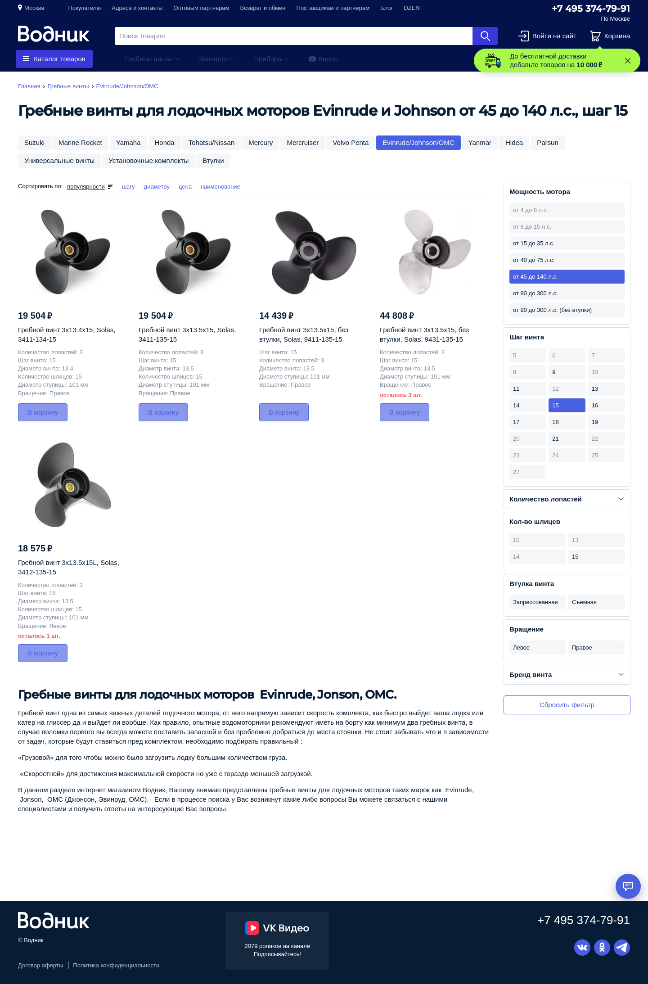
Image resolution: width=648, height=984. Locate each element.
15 (555, 405)
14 (516, 405)
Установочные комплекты (148, 160)
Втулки (213, 160)
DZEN (411, 8)
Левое (521, 647)
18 (555, 422)
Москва (34, 8)
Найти (485, 36)
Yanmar (479, 142)
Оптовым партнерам (202, 8)
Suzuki (34, 142)
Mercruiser (303, 142)
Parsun (547, 142)
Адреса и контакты (137, 8)
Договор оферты (40, 965)
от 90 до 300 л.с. (535, 293)
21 (555, 438)
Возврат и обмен (263, 8)
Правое (582, 647)
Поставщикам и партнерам (333, 8)
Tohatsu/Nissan (212, 142)
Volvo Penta (351, 142)
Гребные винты (149, 59)
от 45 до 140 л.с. (535, 276)
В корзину (42, 412)
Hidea (514, 142)
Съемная (584, 602)
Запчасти (213, 59)
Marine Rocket (80, 142)
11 (516, 388)
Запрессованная (535, 602)
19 (595, 422)
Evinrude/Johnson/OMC (418, 142)
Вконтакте (582, 947)
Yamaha (128, 142)
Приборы (268, 59)
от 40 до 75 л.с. (533, 260)
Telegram (622, 947)
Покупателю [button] (84, 8)
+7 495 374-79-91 (591, 8)
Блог (386, 8)
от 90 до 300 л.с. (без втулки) (552, 310)
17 (516, 422)
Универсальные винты (59, 160)
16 (595, 405)
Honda (165, 142)
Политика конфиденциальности (116, 965)
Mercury (260, 142)
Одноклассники (602, 947)
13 (595, 388)
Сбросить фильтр (567, 705)
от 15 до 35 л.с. (533, 243)
